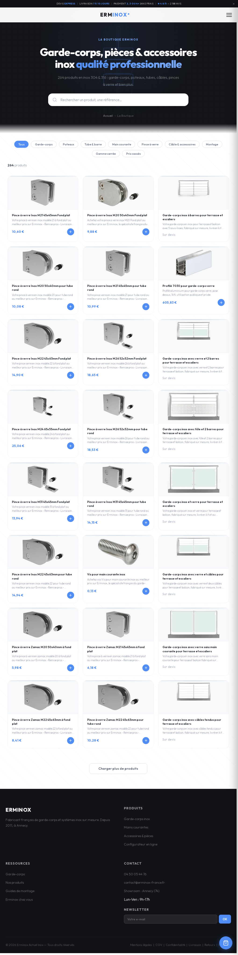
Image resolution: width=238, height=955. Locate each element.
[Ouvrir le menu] (229, 15)
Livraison (195, 946)
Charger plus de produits (118, 770)
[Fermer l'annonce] (233, 3)
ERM (115, 15)
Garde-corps (48, 145)
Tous (24, 145)
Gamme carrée (117, 155)
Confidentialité (175, 946)
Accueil (108, 115)
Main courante (134, 145)
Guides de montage (20, 893)
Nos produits (15, 884)
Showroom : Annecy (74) (141, 893)
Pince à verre (165, 145)
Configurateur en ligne (140, 846)
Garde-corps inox (137, 820)
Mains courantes (136, 829)
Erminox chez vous (19, 901)
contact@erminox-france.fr (144, 884)
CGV (158, 946)
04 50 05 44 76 (135, 876)
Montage (87, 155)
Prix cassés (147, 155)
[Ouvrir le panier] (225, 942)
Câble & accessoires (201, 145)
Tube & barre (102, 145)
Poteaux (76, 145)
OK (225, 921)
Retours (210, 946)
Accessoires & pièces (138, 837)
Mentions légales (141, 946)
